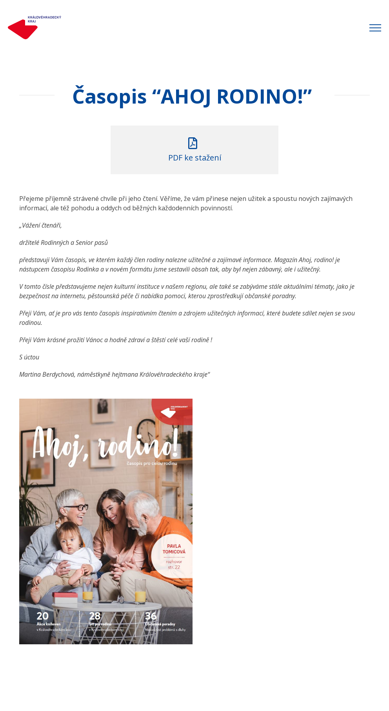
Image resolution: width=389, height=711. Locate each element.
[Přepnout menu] (375, 27)
